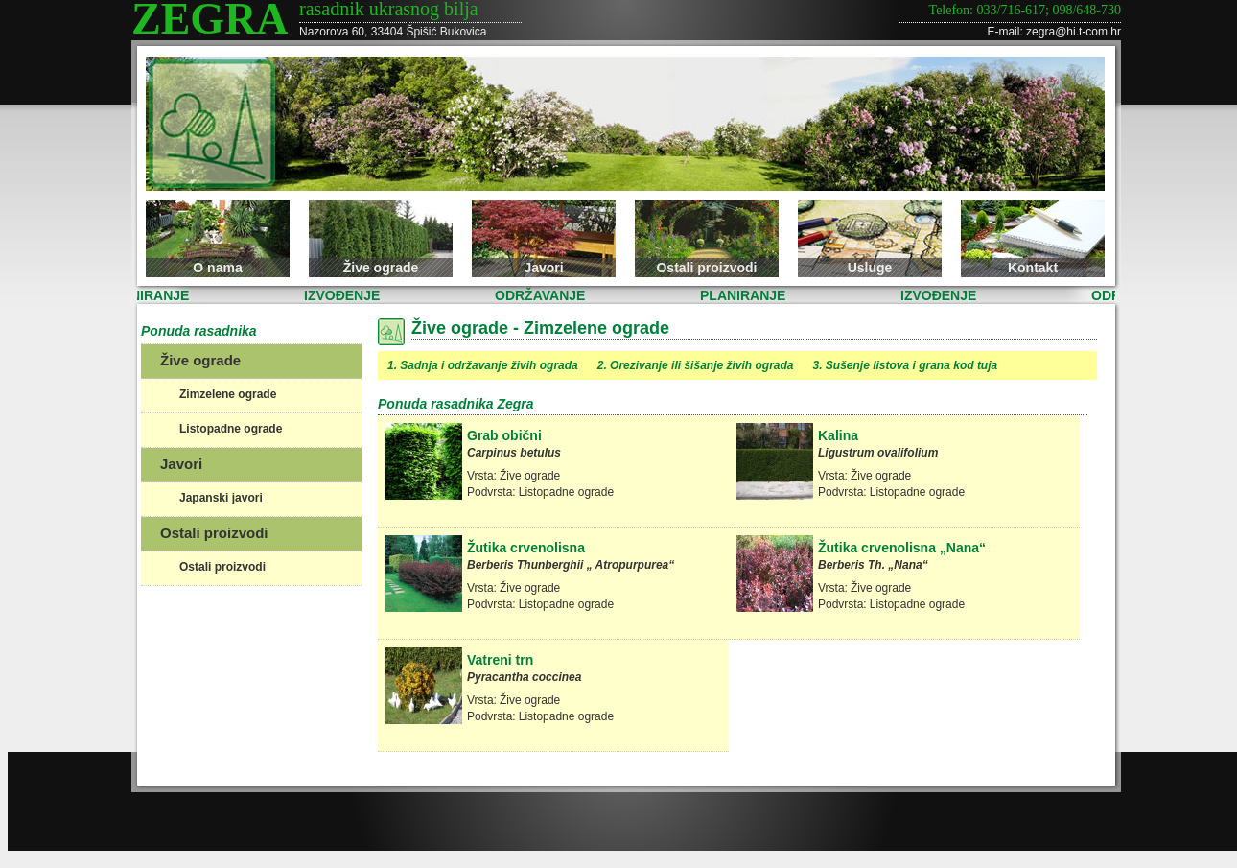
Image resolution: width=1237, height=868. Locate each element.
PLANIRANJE (148, 295)
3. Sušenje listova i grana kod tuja (904, 365)
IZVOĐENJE (344, 295)
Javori (543, 267)
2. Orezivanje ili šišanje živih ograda (695, 365)
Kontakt (1033, 267)
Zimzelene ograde (227, 394)
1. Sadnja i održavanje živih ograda (482, 365)
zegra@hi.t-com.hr (1073, 31)
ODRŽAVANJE (542, 295)
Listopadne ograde (230, 428)
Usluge (870, 267)
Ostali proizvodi (706, 267)
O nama (217, 267)
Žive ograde (381, 267)
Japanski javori (221, 497)
